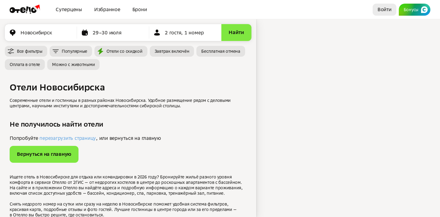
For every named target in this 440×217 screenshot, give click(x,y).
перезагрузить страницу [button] (67, 138)
